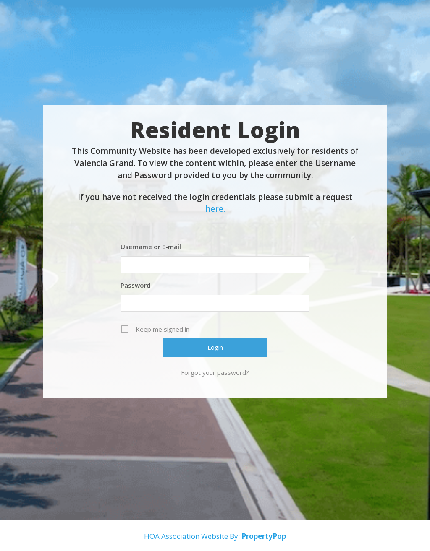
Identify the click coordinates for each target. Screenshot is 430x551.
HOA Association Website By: (215, 536)
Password (135, 285)
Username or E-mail (151, 246)
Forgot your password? (215, 372)
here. (215, 208)
